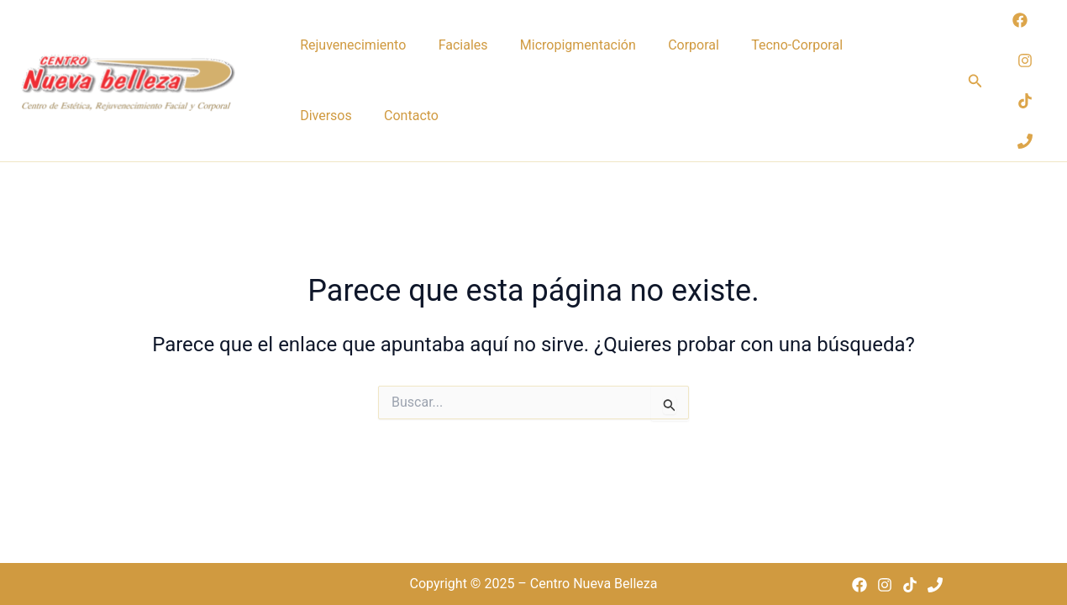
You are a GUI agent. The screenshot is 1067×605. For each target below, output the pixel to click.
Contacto (324, 138)
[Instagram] (1025, 72)
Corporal (669, 46)
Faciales (452, 46)
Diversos (863, 46)
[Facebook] (1020, 32)
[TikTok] (1025, 112)
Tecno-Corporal (766, 46)
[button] (975, 92)
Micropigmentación (560, 46)
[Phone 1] (1025, 153)
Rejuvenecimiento (349, 46)
